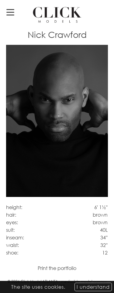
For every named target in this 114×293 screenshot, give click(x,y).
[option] (57, 121)
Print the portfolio (57, 268)
